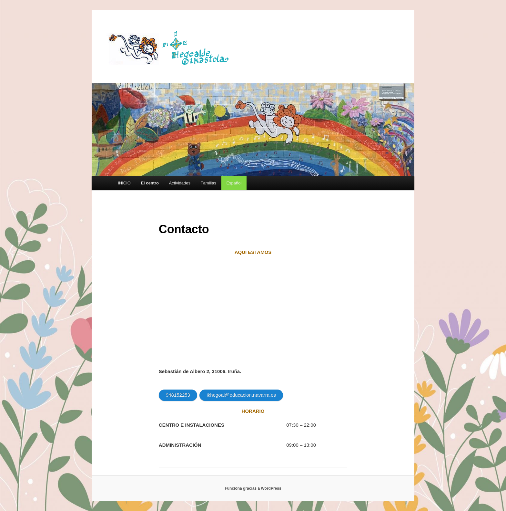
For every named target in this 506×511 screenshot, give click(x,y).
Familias (208, 183)
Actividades (179, 183)
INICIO (124, 183)
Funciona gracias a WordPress (253, 488)
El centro (150, 183)
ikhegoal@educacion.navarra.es (241, 395)
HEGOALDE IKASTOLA (171, 47)
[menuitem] (234, 183)
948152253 (178, 395)
